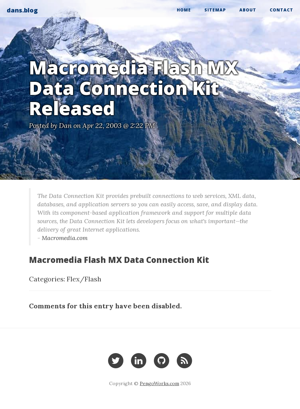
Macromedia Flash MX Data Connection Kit (119, 259)
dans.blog (22, 10)
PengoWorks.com (159, 383)
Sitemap (215, 10)
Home (184, 10)
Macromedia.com (65, 238)
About (247, 10)
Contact (281, 10)
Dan (65, 125)
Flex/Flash (84, 279)
